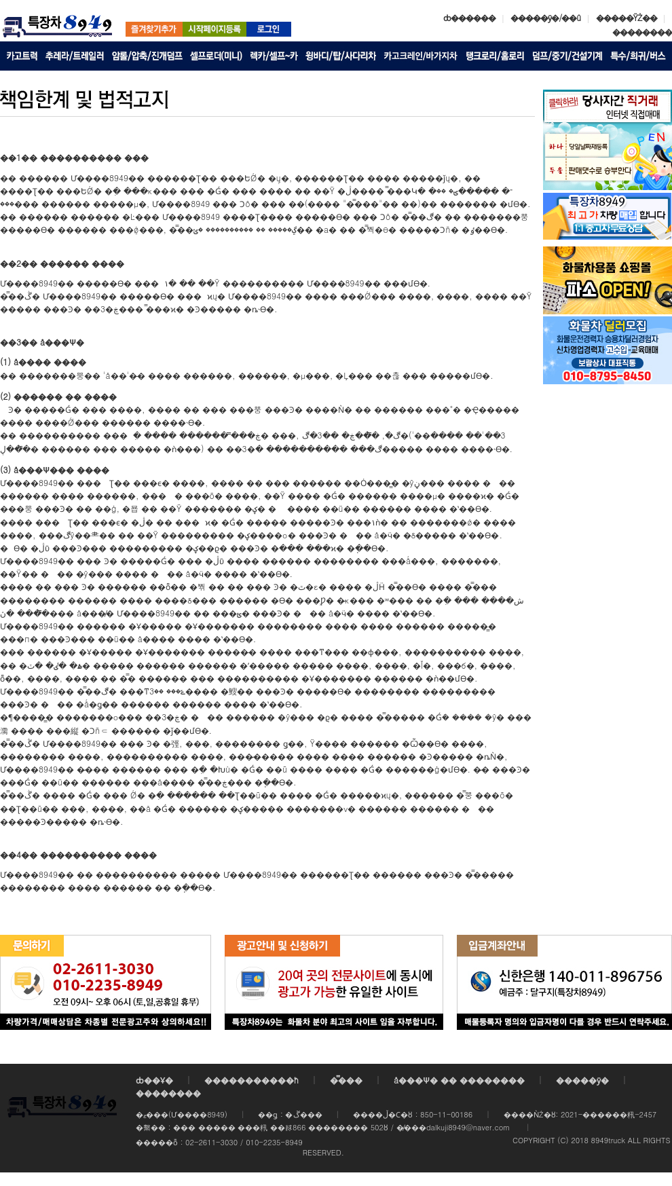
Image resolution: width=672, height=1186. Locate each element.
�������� (642, 31)
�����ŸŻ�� (626, 17)
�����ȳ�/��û (545, 17)
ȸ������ (469, 17)
